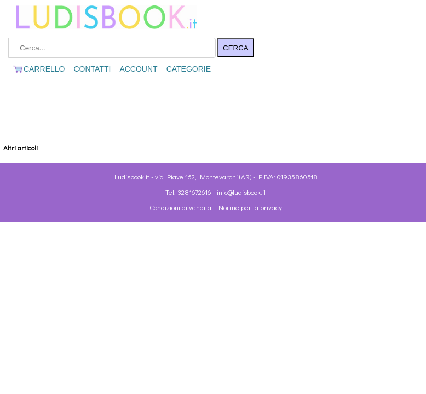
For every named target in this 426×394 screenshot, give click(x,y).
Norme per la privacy (250, 207)
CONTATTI (92, 69)
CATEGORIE (188, 69)
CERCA (236, 48)
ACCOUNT (138, 69)
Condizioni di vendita (180, 207)
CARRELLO (39, 69)
